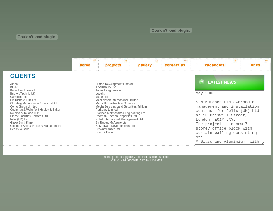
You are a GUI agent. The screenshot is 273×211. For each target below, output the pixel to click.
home (107, 167)
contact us (144, 167)
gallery (130, 167)
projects (119, 167)
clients (156, 167)
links (166, 167)
